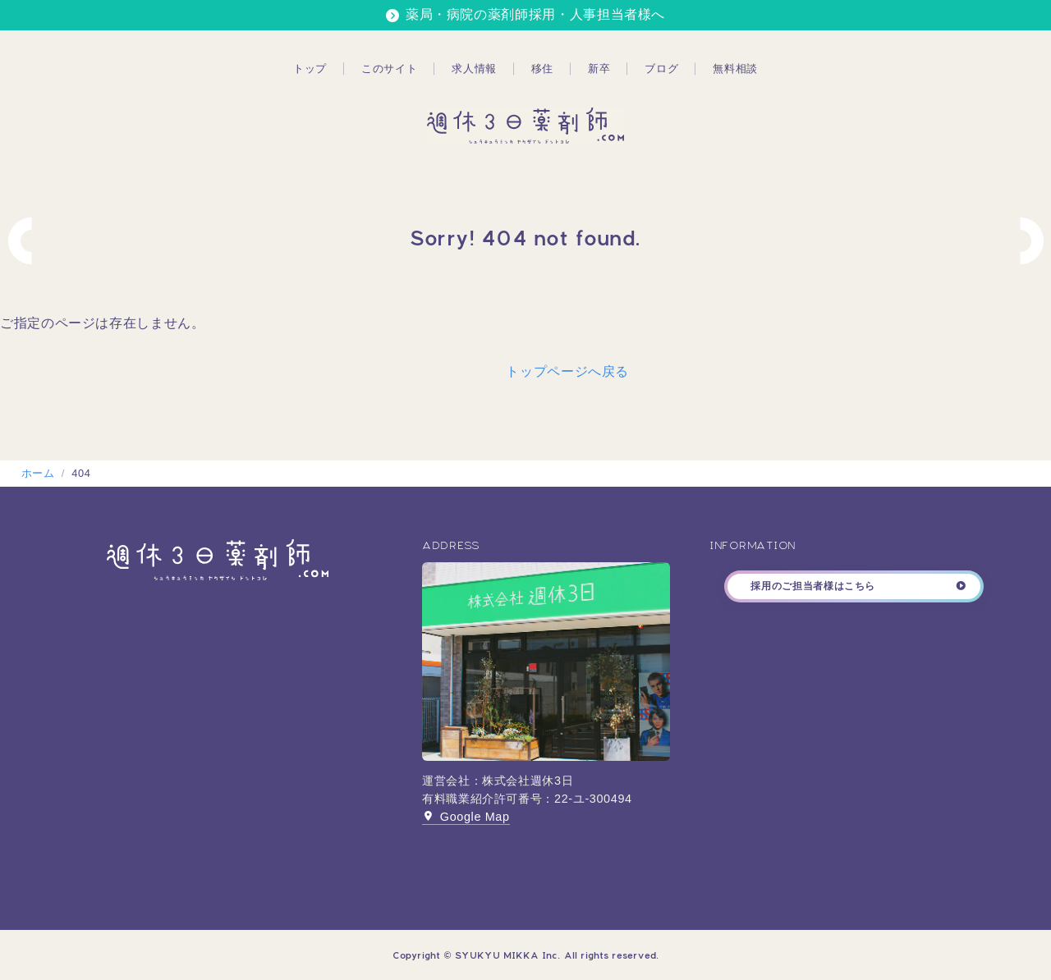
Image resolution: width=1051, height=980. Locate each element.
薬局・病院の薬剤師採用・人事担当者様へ (535, 14)
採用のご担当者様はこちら (812, 586)
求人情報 (474, 68)
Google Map (466, 816)
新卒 (599, 68)
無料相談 (735, 68)
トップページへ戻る (567, 371)
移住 (542, 68)
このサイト (389, 68)
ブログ (661, 68)
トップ (310, 68)
